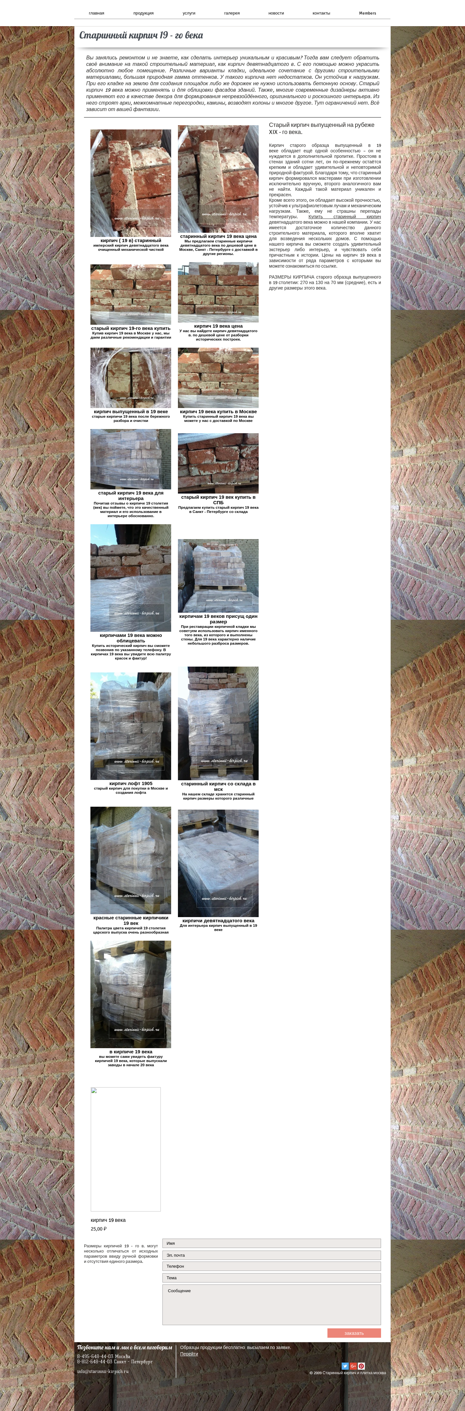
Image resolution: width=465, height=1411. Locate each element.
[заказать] (354, 1333)
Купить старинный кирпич (344, 217)
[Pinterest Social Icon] (361, 1366)
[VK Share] (361, 1353)
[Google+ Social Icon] (353, 1366)
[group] (233, 1160)
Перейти (189, 1354)
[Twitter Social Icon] (345, 1366)
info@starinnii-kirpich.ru (103, 1371)
